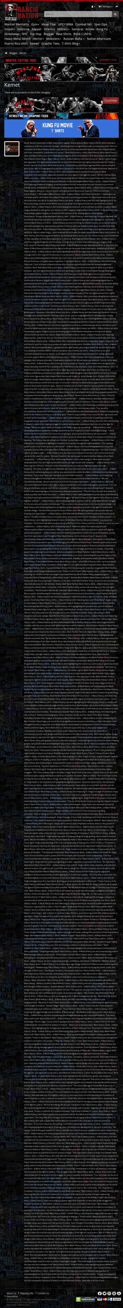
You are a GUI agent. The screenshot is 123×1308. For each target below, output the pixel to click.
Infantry (49, 29)
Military (63, 29)
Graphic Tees (50, 43)
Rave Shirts (63, 33)
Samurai (77, 29)
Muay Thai (48, 24)
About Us (11, 1293)
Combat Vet (83, 24)
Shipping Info (27, 1293)
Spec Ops (100, 24)
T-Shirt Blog (71, 43)
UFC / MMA (65, 24)
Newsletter (12, 1296)
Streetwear (12, 33)
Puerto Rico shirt (16, 43)
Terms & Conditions (29, 1302)
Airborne (23, 29)
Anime (89, 29)
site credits (12, 1305)
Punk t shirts (82, 33)
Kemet (34, 43)
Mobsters (53, 38)
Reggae (49, 33)
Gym (35, 24)
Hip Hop (35, 33)
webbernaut (23, 1305)
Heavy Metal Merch (17, 38)
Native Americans (99, 38)
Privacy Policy (13, 1302)
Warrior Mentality (16, 24)
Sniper (9, 29)
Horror (38, 38)
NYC (25, 33)
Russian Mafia (74, 38)
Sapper (37, 29)
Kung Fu (102, 29)
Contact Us (43, 1293)
